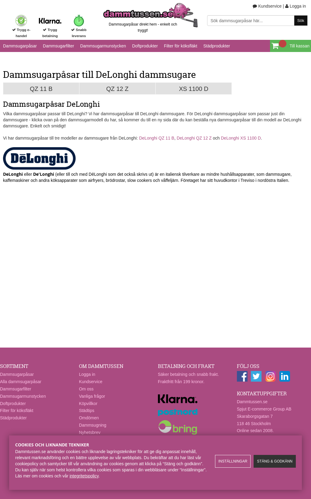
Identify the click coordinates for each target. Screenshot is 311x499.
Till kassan (299, 45)
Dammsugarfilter (58, 45)
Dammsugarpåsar (20, 45)
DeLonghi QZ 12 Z (194, 138)
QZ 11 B (41, 88)
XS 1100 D (193, 88)
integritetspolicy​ (84, 475)
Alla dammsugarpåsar (20, 381)
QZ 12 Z (117, 88)
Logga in (295, 6)
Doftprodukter (145, 45)
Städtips (86, 410)
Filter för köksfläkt (180, 45)
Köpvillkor (88, 403)
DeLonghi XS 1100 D (241, 138)
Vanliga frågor (92, 396)
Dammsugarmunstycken (103, 45)
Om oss (86, 388)
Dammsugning (92, 425)
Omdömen (89, 417)
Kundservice (267, 6)
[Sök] (257, 20)
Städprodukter (216, 45)
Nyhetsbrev (90, 432)
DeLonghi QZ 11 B (156, 138)
